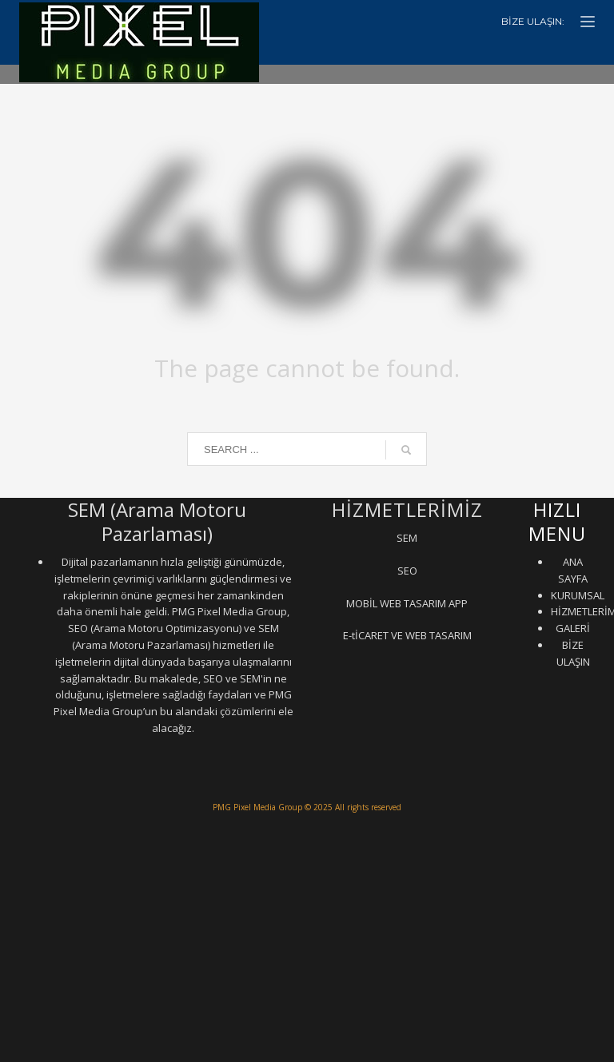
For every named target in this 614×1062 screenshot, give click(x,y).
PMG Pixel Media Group (257, 807)
